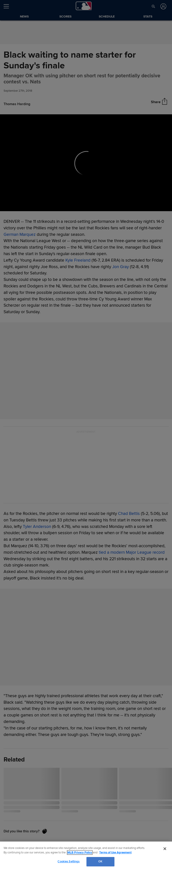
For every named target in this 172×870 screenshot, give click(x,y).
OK (100, 861)
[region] (86, 856)
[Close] (165, 849)
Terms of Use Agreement (115, 852)
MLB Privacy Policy (79, 852)
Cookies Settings (69, 861)
